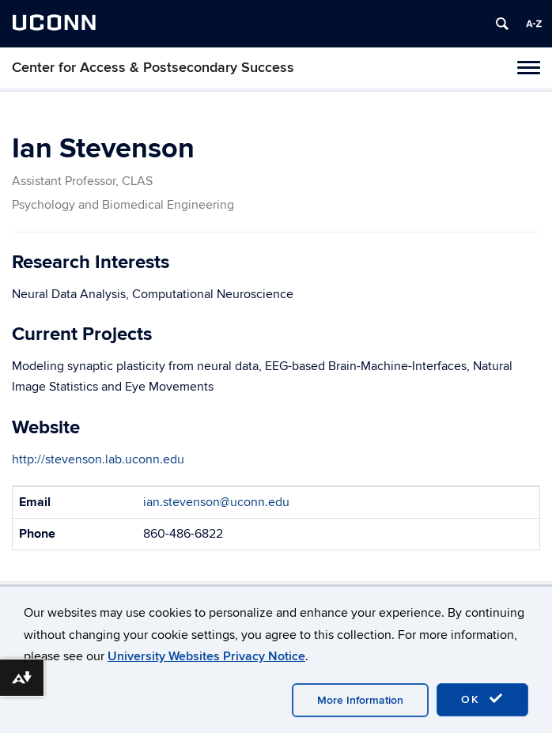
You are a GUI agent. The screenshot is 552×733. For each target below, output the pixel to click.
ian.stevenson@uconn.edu (216, 502)
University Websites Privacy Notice (206, 656)
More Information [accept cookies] (360, 700)
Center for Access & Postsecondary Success (153, 67)
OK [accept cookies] (482, 699)
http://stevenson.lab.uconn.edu (98, 459)
